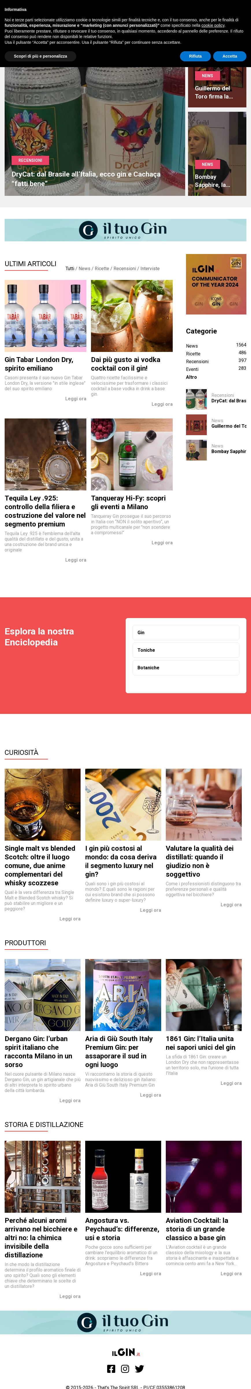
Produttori (25, 943)
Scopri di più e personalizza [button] (40, 56)
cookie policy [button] (213, 25)
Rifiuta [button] (195, 56)
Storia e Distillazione (44, 1125)
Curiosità (21, 752)
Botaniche (148, 667)
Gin (140, 632)
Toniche (146, 650)
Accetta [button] (229, 56)
